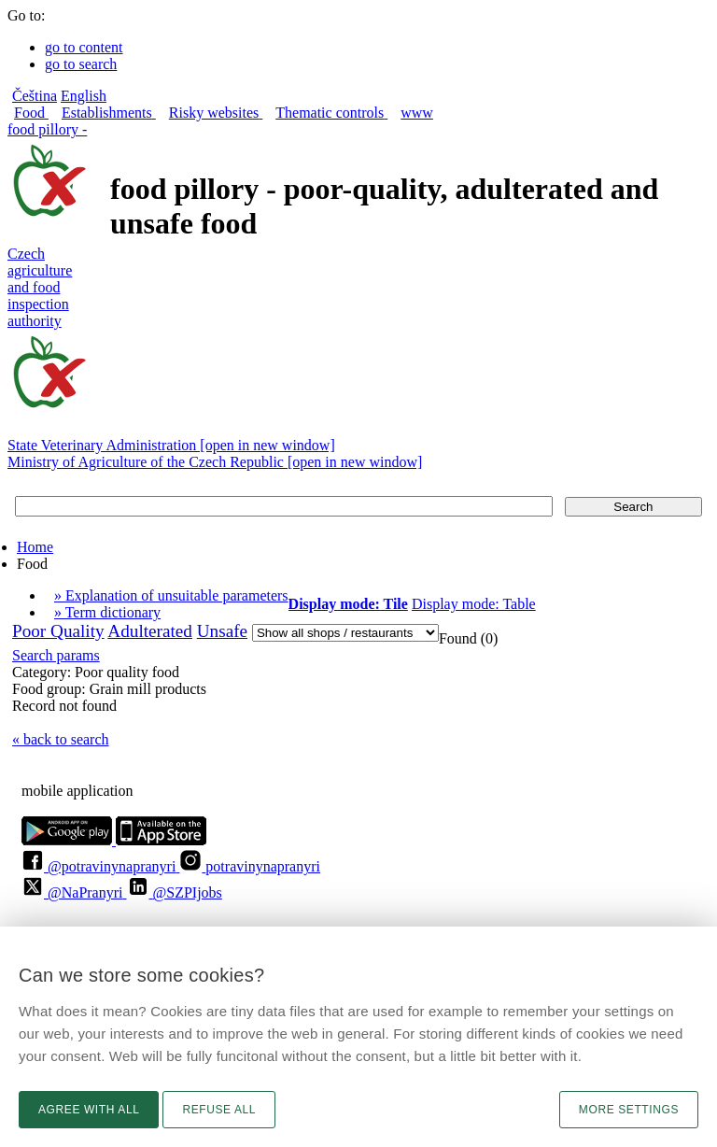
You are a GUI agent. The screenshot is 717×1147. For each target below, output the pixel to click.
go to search (81, 64)
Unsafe (222, 631)
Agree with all (88, 1109)
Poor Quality (58, 631)
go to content (84, 47)
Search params (56, 655)
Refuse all (219, 1109)
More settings (629, 1109)
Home (35, 547)
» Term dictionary (107, 612)
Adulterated (149, 631)
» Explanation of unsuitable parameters (171, 595)
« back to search (60, 739)
